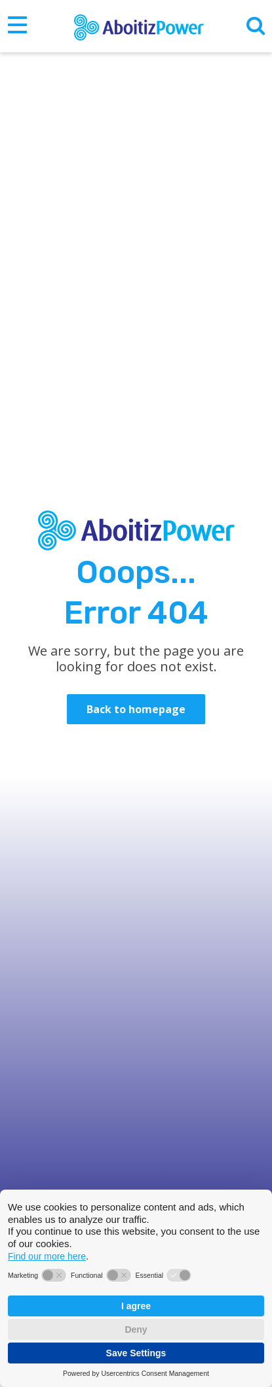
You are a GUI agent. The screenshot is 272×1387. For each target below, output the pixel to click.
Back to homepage (136, 709)
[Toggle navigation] (17, 26)
